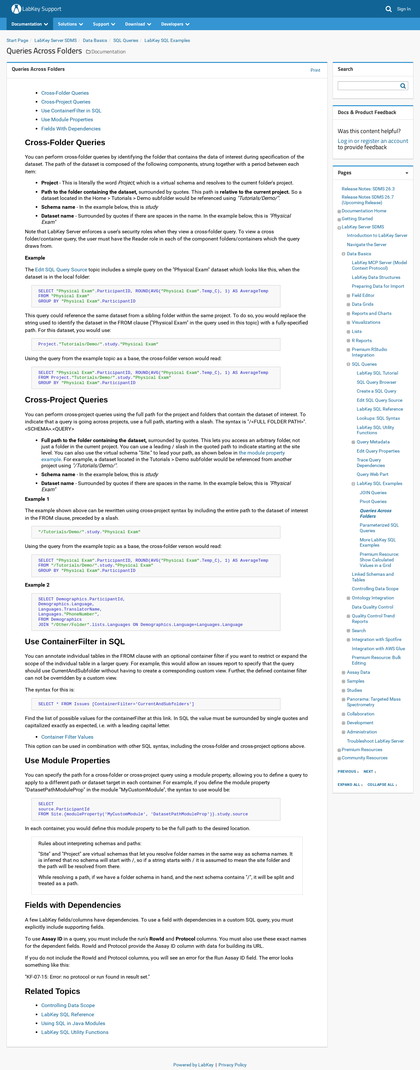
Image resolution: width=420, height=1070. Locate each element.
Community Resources (365, 757)
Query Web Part (373, 474)
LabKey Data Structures (376, 277)
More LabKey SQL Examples (378, 542)
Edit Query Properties (378, 451)
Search (359, 630)
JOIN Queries (373, 492)
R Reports (362, 340)
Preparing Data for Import (378, 286)
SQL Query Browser (376, 382)
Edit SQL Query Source (61, 269)
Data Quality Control (372, 607)
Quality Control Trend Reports (373, 618)
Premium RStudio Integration (369, 352)
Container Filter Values (67, 737)
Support (104, 23)
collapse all (381, 785)
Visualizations (366, 322)
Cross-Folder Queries (65, 93)
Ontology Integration (373, 597)
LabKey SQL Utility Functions (74, 1032)
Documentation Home (364, 210)
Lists (357, 331)
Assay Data (358, 672)
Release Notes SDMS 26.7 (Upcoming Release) (368, 199)
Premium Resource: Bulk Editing (376, 660)
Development (360, 722)
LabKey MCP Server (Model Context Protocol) (379, 265)
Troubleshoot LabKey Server (375, 741)
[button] (388, 9)
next (368, 772)
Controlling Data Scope (68, 1005)
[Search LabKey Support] (404, 86)
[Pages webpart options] (407, 173)
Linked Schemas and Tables (373, 577)
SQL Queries (125, 40)
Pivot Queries (373, 501)
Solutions (70, 23)
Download (138, 23)
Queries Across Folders (375, 513)
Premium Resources (362, 749)
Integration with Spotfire (376, 639)
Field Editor (363, 295)
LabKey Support (41, 8)
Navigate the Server (367, 244)
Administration (362, 731)
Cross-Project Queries (65, 102)
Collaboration (360, 713)
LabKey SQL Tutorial (377, 373)
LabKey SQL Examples (167, 40)
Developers (175, 23)
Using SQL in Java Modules (73, 1023)
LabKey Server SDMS (55, 40)
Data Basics (95, 40)
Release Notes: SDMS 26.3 (368, 188)
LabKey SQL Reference (67, 1014)
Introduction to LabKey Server (377, 235)
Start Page (17, 40)
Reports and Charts (371, 313)
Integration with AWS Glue (378, 648)
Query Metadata (373, 441)
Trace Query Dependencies (371, 462)
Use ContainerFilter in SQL (71, 110)
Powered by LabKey (193, 1064)
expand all (349, 785)
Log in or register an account (373, 140)
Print (315, 70)
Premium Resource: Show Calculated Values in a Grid (379, 560)
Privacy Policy (233, 1064)
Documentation (29, 23)
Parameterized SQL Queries (379, 527)
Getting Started (357, 218)
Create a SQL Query (376, 391)
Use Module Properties (67, 119)
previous (347, 772)
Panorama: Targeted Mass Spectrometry (374, 701)
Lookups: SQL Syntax (378, 418)
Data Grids (362, 304)
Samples (355, 681)
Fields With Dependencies (71, 129)
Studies (354, 690)
